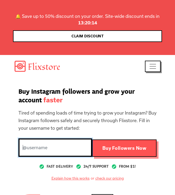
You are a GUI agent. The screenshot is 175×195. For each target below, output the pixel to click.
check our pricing (109, 178)
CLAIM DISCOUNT (87, 36)
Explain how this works (70, 178)
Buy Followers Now (124, 148)
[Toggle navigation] (153, 66)
